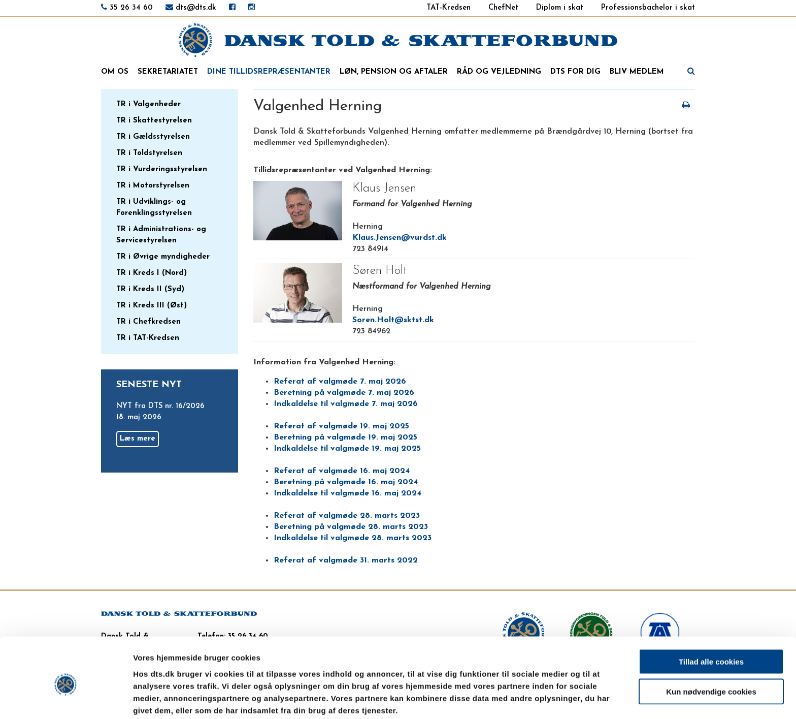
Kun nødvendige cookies (711, 647)
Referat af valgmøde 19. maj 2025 (341, 426)
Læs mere (137, 439)
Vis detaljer (527, 699)
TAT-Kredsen (448, 8)
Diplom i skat (559, 8)
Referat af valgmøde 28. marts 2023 (347, 516)
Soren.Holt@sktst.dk (393, 320)
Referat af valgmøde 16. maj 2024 (342, 471)
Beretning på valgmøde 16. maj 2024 (346, 482)
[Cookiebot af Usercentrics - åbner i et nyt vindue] (65, 699)
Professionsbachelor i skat (648, 8)
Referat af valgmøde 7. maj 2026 (340, 382)
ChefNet (503, 8)
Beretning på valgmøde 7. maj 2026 (344, 393)
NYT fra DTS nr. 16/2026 (160, 406)
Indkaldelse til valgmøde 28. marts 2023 (353, 538)
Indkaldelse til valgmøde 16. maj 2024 (347, 493)
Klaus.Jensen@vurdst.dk (399, 238)
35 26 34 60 (131, 8)
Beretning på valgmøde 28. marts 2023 (351, 527)
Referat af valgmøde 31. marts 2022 (346, 560)
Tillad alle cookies (711, 617)
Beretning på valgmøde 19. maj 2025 (345, 437)
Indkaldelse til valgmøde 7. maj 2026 (346, 404)
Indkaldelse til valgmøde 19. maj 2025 (347, 449)
